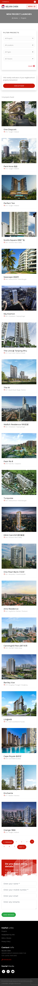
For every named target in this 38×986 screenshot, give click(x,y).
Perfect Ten (9, 203)
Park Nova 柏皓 (10, 166)
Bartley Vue (9, 683)
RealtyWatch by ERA (8, 934)
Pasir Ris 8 (8, 461)
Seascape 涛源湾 (11, 277)
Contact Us (5, 2)
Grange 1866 (9, 830)
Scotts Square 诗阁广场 (14, 240)
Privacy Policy (6, 941)
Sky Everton (9, 314)
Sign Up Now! (19, 86)
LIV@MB (8, 719)
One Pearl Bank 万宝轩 (14, 572)
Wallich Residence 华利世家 (16, 424)
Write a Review (6, 938)
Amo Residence (11, 609)
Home (15, 18)
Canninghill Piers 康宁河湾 (15, 646)
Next (21, 847)
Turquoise (8, 498)
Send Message (8, 914)
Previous (7, 842)
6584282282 (6, 959)
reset (31, 66)
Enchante (8, 793)
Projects (4, 931)
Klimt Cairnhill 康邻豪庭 (14, 535)
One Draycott (10, 129)
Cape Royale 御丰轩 (12, 756)
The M (7, 388)
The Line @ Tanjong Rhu (15, 351)
